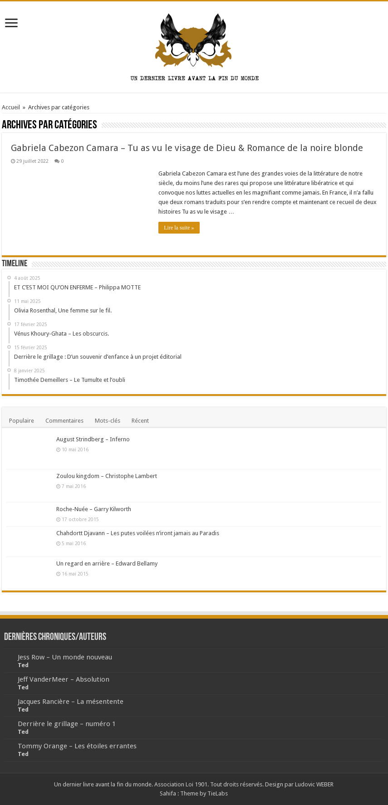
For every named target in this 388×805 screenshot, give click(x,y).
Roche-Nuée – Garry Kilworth (93, 509)
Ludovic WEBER (314, 784)
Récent (140, 420)
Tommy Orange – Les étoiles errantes (77, 746)
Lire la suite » (179, 227)
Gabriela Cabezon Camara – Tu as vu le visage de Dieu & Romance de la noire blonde (187, 147)
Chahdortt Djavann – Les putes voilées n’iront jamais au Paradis (137, 533)
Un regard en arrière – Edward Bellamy (106, 563)
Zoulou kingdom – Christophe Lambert (106, 476)
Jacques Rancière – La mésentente (70, 702)
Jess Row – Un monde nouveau (65, 657)
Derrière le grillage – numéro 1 (67, 724)
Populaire (21, 420)
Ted (23, 665)
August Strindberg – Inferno (93, 439)
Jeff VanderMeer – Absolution (63, 679)
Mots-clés (107, 420)
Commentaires (64, 420)
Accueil (11, 107)
